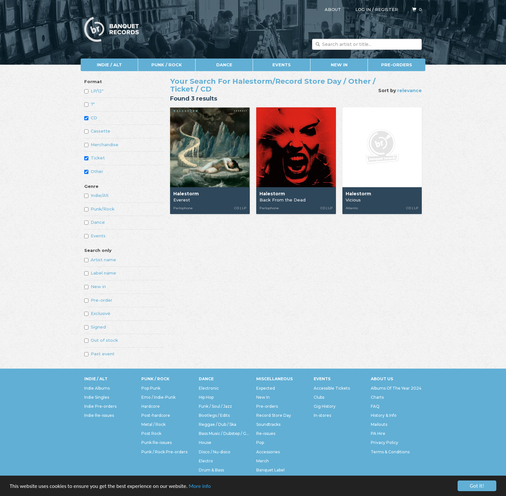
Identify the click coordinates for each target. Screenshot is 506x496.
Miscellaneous (274, 378)
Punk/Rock (99, 208)
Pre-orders (396, 64)
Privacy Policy (384, 442)
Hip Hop (206, 397)
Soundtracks (268, 424)
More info (200, 486)
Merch (262, 460)
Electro (206, 460)
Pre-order (98, 300)
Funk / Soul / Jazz (215, 406)
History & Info (384, 415)
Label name (100, 272)
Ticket (94, 157)
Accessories (268, 451)
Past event (99, 353)
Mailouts (379, 424)
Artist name (100, 259)
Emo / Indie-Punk (158, 397)
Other (93, 171)
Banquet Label (270, 470)
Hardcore (150, 406)
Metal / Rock (153, 424)
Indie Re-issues (99, 415)
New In (339, 64)
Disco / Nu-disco (214, 451)
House (205, 442)
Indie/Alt (96, 195)
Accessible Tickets (332, 388)
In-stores (322, 415)
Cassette (97, 131)
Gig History (325, 406)
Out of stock (101, 340)
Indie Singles (96, 397)
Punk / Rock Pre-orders (164, 451)
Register (386, 9)
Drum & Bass (211, 470)
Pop (260, 442)
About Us (382, 378)
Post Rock (151, 433)
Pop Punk (150, 388)
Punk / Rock (166, 64)
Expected (265, 388)
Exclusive (97, 313)
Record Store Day (273, 415)
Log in (363, 9)
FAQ (375, 406)
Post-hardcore (155, 415)
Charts (377, 397)
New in (95, 286)
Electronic (209, 388)
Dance (224, 64)
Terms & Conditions (390, 451)
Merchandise (101, 144)
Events (281, 64)
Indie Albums (97, 388)
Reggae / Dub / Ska (217, 424)
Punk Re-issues (156, 442)
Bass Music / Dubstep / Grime (224, 433)
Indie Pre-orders (100, 406)
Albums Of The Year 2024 (396, 388)
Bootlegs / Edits (214, 415)
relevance (409, 90)
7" (89, 104)
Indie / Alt (109, 64)
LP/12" (94, 90)
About (333, 9)
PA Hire (378, 433)
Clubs (319, 397)
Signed (95, 326)
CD (90, 117)
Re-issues (265, 433)
